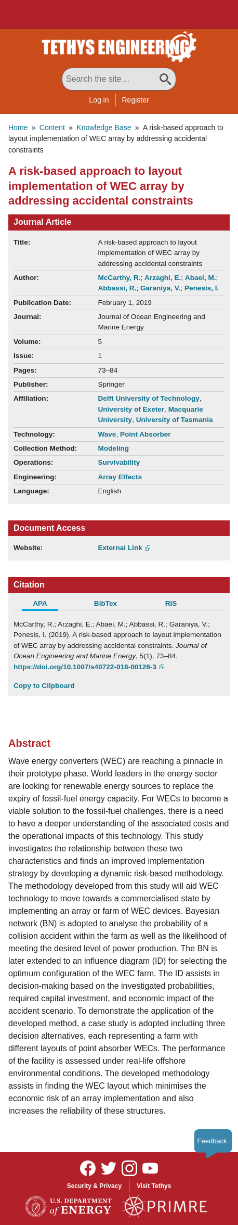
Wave (107, 434)
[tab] (46, 604)
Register (135, 100)
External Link (120, 548)
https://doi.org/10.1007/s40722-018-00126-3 (85, 667)
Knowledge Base (103, 127)
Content (52, 127)
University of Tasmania (174, 420)
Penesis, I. (201, 288)
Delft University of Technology (148, 398)
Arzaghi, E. (162, 278)
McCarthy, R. (119, 278)
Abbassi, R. (117, 288)
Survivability (119, 462)
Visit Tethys (154, 1186)
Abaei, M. (200, 278)
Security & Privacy (94, 1186)
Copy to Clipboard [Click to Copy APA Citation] (44, 686)
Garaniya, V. (160, 288)
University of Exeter (131, 409)
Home (18, 127)
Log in (99, 100)
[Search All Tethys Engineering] (119, 79)
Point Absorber (145, 434)
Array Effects (120, 477)
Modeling (113, 448)
